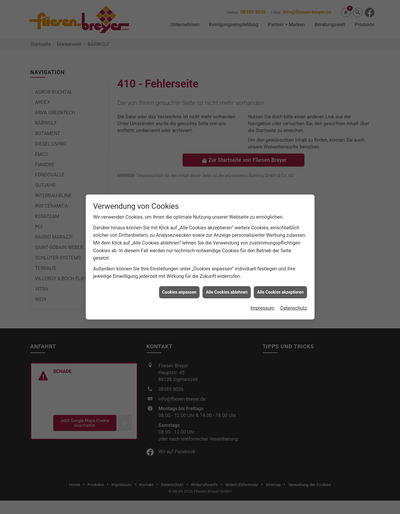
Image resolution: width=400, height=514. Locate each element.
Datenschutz (293, 293)
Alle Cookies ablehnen (227, 277)
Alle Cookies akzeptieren (280, 277)
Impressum (262, 293)
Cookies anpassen (179, 277)
